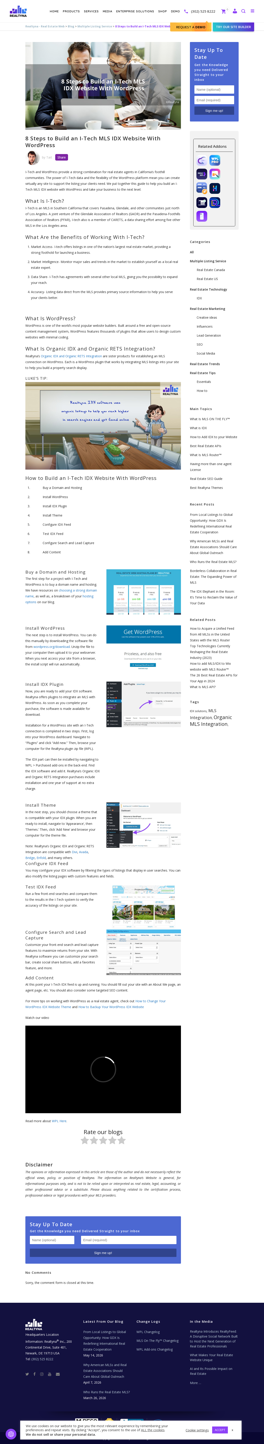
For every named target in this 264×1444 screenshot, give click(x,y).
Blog (71, 26)
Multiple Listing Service (94, 26)
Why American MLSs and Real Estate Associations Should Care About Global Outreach (213, 547)
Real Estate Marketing (207, 309)
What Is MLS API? (203, 687)
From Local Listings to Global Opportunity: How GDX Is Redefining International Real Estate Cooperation (104, 1340)
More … (195, 1383)
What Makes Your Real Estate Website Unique (211, 1357)
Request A (190, 27)
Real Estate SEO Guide (206, 479)
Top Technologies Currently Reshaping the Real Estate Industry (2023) (210, 652)
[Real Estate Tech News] (58, 1374)
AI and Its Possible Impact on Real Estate (211, 1371)
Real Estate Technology (208, 289)
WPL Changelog (148, 1332)
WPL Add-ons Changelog (154, 1349)
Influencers (205, 326)
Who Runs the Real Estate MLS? (213, 562)
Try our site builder (233, 27)
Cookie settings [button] (197, 1430)
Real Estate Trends (205, 364)
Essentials (204, 382)
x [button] (232, 1430)
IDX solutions (198, 711)
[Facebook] (36, 1374)
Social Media (206, 353)
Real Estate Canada (211, 270)
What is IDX (198, 428)
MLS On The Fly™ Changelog (157, 1340)
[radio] (85, 1141)
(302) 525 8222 (203, 11)
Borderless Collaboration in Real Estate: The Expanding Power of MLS (213, 577)
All (192, 252)
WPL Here (59, 1121)
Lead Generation (209, 335)
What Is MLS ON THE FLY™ (210, 419)
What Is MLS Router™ (206, 455)
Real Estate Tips (203, 373)
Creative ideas (207, 317)
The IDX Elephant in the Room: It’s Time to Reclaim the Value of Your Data (213, 597)
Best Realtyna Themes (206, 488)
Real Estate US (207, 279)
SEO (200, 344)
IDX (199, 298)
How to (202, 391)
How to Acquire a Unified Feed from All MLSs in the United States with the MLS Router (212, 634)
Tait (49, 157)
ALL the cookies (153, 1430)
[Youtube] (51, 1374)
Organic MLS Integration (211, 720)
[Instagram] (43, 1374)
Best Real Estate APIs (205, 446)
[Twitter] (29, 1374)
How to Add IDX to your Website (213, 437)
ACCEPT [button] (220, 1430)
